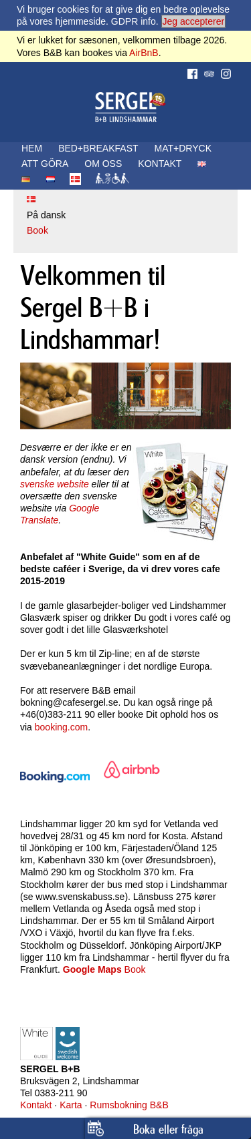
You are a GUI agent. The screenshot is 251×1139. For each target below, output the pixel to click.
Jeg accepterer (194, 21)
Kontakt (36, 1105)
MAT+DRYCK (183, 148)
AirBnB (144, 52)
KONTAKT (159, 163)
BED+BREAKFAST (98, 148)
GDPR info (133, 21)
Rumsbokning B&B (129, 1105)
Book (37, 230)
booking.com (61, 727)
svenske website (54, 484)
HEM (31, 148)
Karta (71, 1105)
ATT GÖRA (44, 163)
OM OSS (103, 163)
